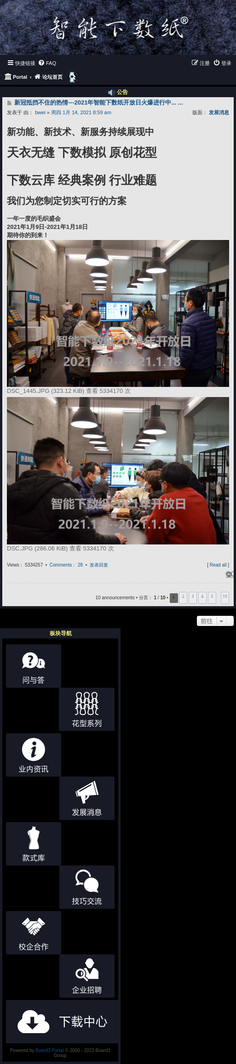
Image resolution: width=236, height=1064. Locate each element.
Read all (218, 564)
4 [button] (202, 596)
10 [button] (225, 596)
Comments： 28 (66, 564)
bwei (40, 112)
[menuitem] (47, 63)
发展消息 (219, 112)
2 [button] (183, 596)
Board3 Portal (49, 1050)
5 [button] (212, 596)
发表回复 (99, 564)
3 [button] (193, 596)
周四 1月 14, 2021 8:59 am (81, 112)
